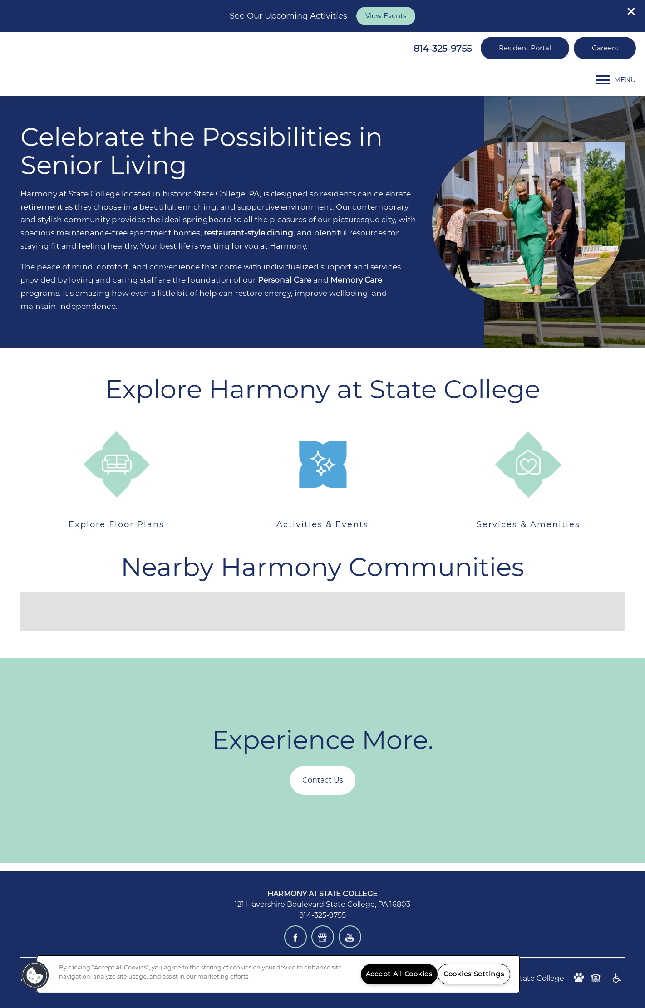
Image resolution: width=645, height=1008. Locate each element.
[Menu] (616, 80)
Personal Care (284, 279)
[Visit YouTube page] (350, 936)
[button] (631, 11)
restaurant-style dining (247, 232)
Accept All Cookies (399, 974)
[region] (278, 974)
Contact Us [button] (322, 780)
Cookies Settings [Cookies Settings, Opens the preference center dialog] (473, 974)
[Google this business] (322, 936)
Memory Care (356, 279)
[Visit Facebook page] (295, 936)
